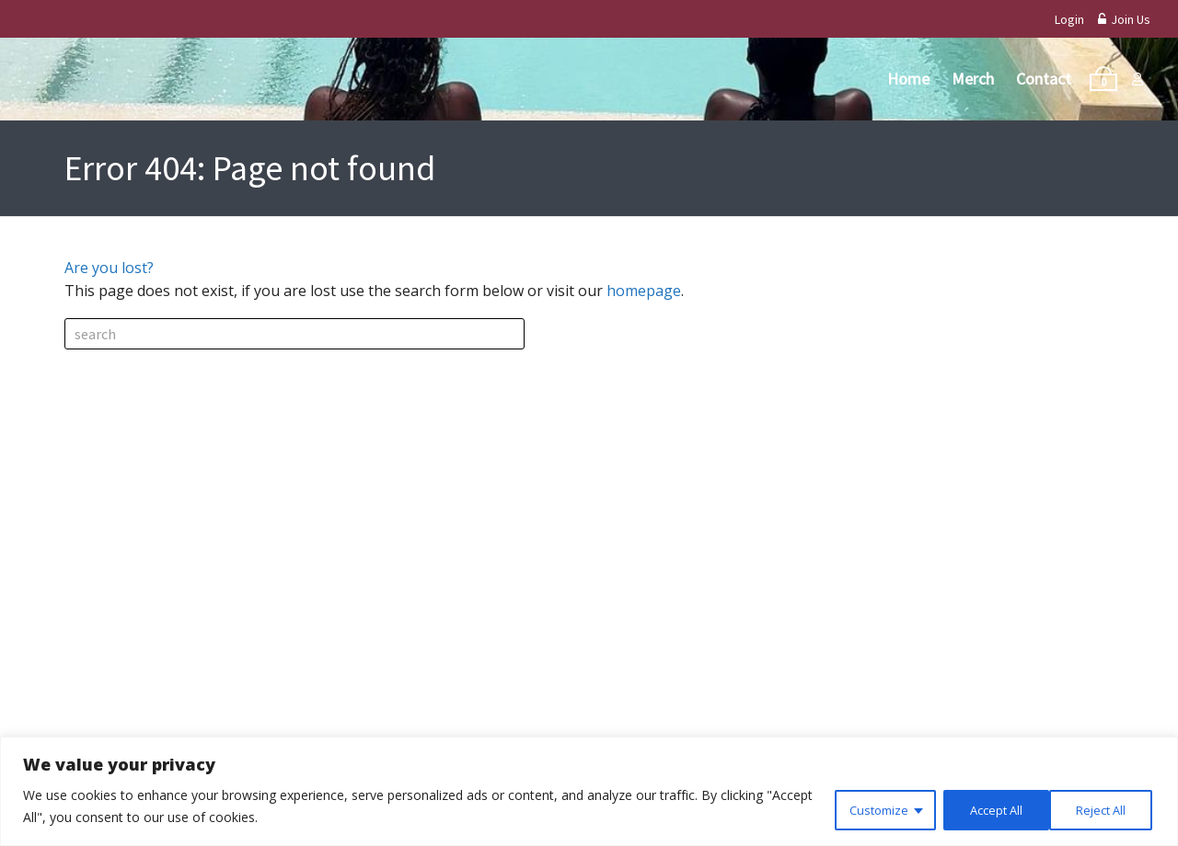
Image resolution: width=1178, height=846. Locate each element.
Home (908, 78)
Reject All (982, 808)
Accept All (1099, 808)
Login (1069, 19)
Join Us (1124, 19)
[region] (589, 792)
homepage (643, 290)
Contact (1043, 78)
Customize (861, 808)
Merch (973, 78)
